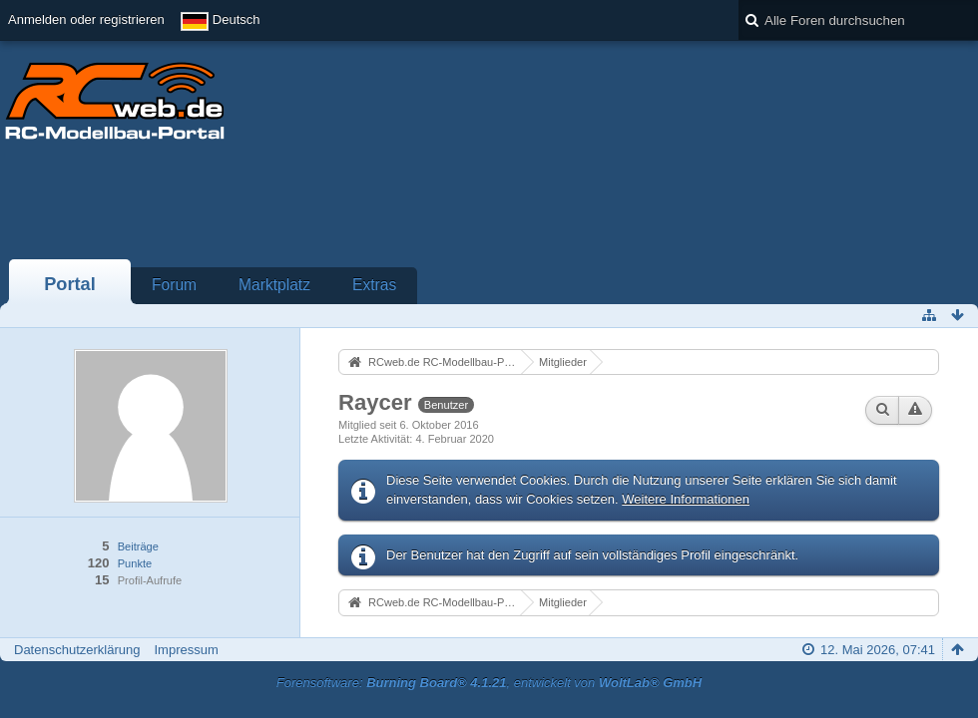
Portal (70, 284)
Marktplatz (274, 284)
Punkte (135, 563)
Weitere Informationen (685, 499)
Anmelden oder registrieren (86, 19)
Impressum (186, 649)
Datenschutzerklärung (77, 649)
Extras (374, 284)
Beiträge (138, 546)
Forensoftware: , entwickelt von (489, 682)
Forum (174, 284)
